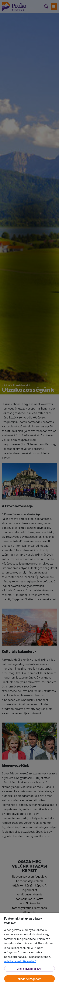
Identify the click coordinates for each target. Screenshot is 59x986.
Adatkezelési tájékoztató (20, 961)
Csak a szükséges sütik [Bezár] (29, 968)
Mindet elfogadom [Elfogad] (29, 979)
